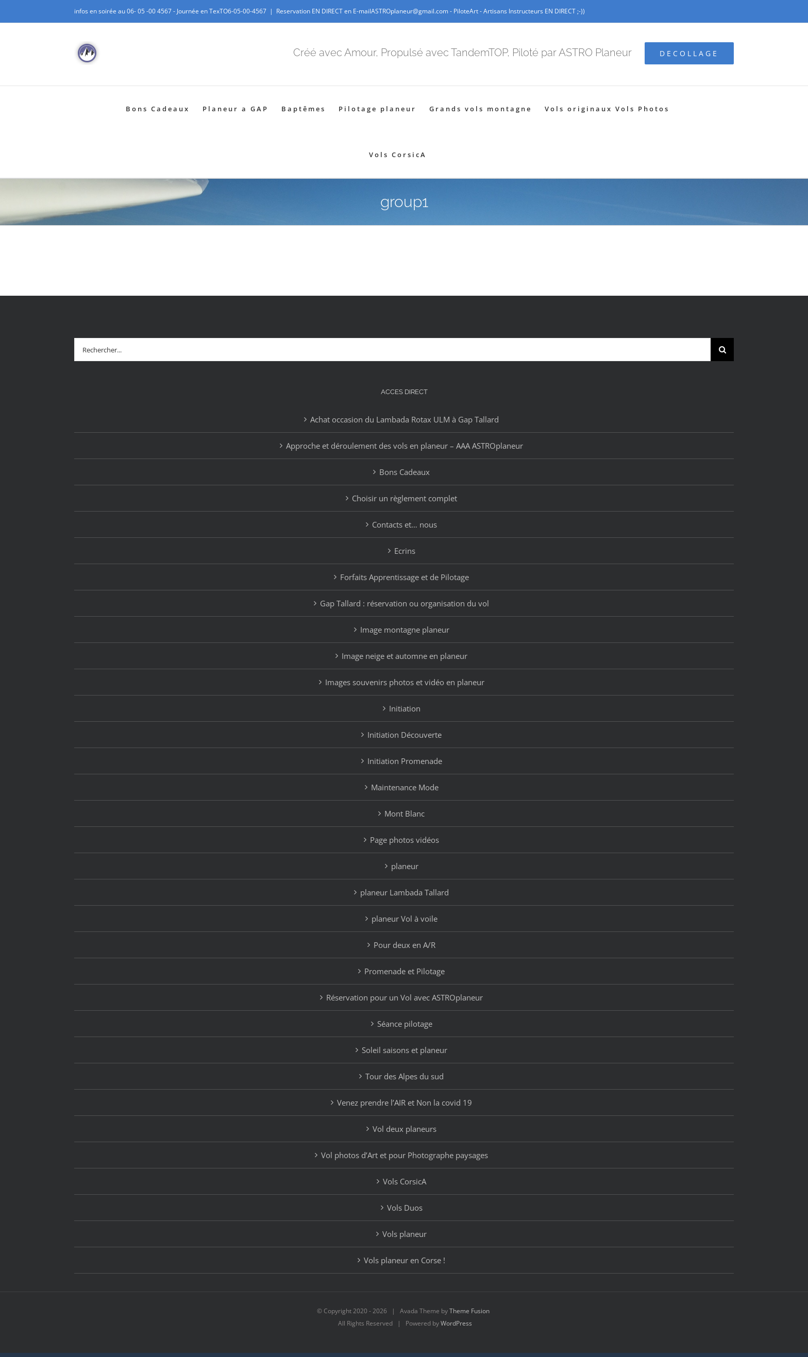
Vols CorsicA (404, 1181)
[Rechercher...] (392, 349)
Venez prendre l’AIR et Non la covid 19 (404, 1102)
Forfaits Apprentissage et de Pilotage (404, 577)
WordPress (456, 1323)
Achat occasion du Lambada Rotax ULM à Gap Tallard (404, 419)
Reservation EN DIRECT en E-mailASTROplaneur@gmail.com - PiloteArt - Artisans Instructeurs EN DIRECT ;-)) (430, 11)
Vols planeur (404, 1234)
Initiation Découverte (404, 735)
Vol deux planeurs (404, 1129)
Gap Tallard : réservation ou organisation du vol (404, 603)
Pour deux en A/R (404, 945)
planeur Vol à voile (404, 918)
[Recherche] (722, 349)
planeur (404, 866)
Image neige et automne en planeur (404, 656)
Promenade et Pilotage (404, 971)
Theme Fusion (469, 1311)
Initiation (404, 708)
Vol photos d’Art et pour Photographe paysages (404, 1155)
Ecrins (404, 551)
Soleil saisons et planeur (404, 1050)
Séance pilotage (404, 1024)
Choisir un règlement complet (404, 498)
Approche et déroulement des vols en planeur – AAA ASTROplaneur (404, 445)
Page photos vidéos (404, 840)
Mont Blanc (404, 813)
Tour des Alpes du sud (404, 1076)
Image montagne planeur (404, 629)
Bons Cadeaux (404, 472)
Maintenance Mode (405, 787)
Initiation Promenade (404, 761)
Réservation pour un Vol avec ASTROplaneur (404, 997)
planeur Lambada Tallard (404, 892)
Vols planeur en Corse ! (404, 1260)
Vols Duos (405, 1207)
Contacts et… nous (404, 524)
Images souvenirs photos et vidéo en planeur (404, 682)
